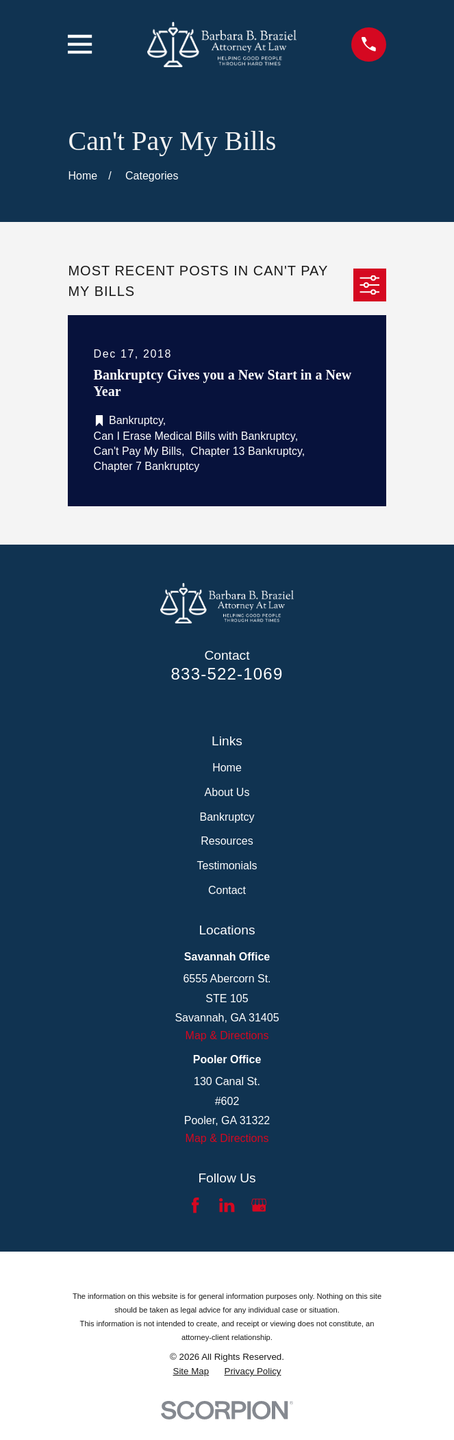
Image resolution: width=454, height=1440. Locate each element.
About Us (227, 792)
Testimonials (227, 865)
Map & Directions (227, 1035)
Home (227, 767)
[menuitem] (191, 1371)
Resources (227, 841)
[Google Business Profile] (258, 1205)
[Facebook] (195, 1205)
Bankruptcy (226, 817)
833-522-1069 (227, 674)
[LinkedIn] (226, 1205)
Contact (227, 890)
